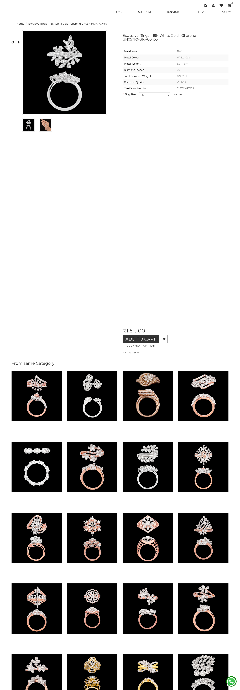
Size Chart (178, 94)
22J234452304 (185, 88)
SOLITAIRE (145, 12)
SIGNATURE (173, 12)
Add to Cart (141, 339)
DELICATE (200, 12)
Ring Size (130, 94)
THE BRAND (116, 12)
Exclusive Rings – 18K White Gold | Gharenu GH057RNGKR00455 (67, 23)
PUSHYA (226, 12)
